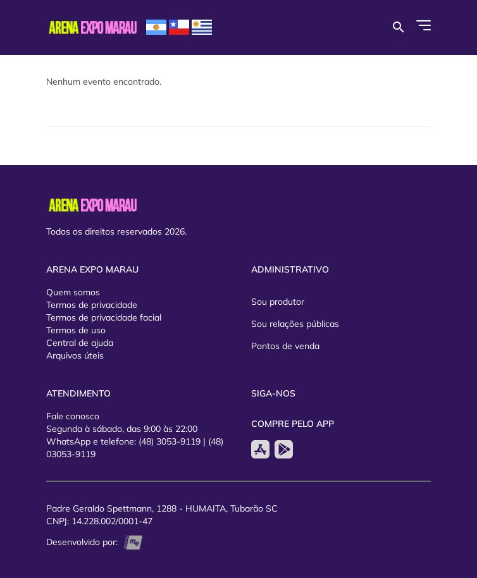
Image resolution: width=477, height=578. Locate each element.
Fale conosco (72, 416)
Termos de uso (76, 330)
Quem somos (73, 292)
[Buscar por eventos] (398, 27)
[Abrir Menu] (423, 25)
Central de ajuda (79, 342)
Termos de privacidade (91, 305)
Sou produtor (277, 301)
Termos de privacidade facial (103, 317)
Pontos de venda (285, 346)
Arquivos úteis (75, 355)
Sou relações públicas (295, 323)
